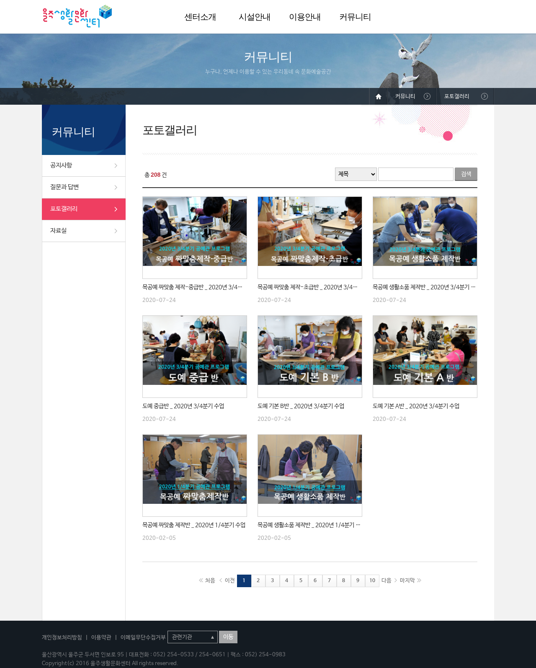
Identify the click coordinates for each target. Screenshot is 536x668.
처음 (210, 581)
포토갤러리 (63, 208)
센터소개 (200, 16)
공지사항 (61, 165)
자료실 (58, 230)
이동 (228, 637)
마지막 (407, 581)
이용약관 (101, 637)
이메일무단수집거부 (143, 637)
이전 (230, 581)
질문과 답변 (64, 187)
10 (372, 581)
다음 (386, 581)
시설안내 (255, 16)
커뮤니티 (355, 16)
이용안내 (305, 16)
